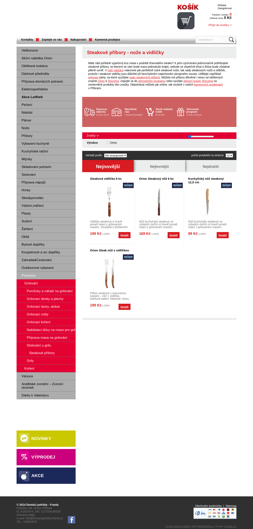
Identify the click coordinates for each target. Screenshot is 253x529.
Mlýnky (27, 159)
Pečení (27, 105)
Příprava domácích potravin (42, 81)
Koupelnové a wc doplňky (41, 252)
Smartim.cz (230, 526)
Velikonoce (30, 50)
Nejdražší (211, 167)
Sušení (27, 221)
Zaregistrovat (225, 8)
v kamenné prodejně (134, 112)
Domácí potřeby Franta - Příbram (56, 18)
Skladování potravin (36, 167)
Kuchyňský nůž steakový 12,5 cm (206, 180)
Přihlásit (222, 5)
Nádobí (27, 112)
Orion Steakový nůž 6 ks (156, 178)
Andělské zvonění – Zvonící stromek (42, 385)
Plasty (26, 213)
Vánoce (27, 376)
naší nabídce (116, 70)
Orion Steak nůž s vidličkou (109, 250)
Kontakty (27, 39)
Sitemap (230, 506)
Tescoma (113, 81)
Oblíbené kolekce (35, 66)
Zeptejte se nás (52, 39)
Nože (26, 128)
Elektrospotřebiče (35, 89)
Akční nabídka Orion (37, 58)
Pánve (26, 120)
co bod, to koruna (196, 112)
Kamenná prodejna (107, 39)
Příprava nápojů (33, 182)
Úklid (25, 237)
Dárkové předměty (35, 74)
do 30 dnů (165, 112)
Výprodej (43, 457)
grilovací (93, 77)
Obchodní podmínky (208, 506)
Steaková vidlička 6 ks (106, 178)
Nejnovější (108, 166)
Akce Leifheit (32, 97)
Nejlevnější (159, 167)
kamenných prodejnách (208, 84)
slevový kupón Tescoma (198, 81)
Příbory (27, 136)
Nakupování (78, 39)
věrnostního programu (151, 81)
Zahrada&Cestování (37, 260)
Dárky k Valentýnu (35, 395)
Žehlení (27, 229)
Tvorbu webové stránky (177, 526)
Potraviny (29, 275)
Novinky (41, 438)
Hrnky (26, 190)
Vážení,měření (33, 206)
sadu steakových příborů (144, 77)
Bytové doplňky (33, 244)
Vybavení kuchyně (35, 143)
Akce (37, 475)
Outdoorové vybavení (38, 268)
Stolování (29, 175)
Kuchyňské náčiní (35, 151)
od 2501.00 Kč (103, 112)
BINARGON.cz (206, 526)
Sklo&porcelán (32, 198)
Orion (101, 81)
